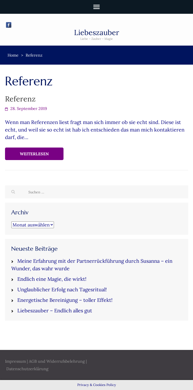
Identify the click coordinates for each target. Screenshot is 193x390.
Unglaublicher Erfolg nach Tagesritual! (62, 289)
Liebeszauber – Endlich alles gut (54, 310)
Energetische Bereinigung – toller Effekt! (64, 300)
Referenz (20, 98)
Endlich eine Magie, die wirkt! (51, 279)
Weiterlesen (34, 153)
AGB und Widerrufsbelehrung (57, 361)
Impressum (15, 361)
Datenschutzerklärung (27, 368)
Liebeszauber (96, 32)
